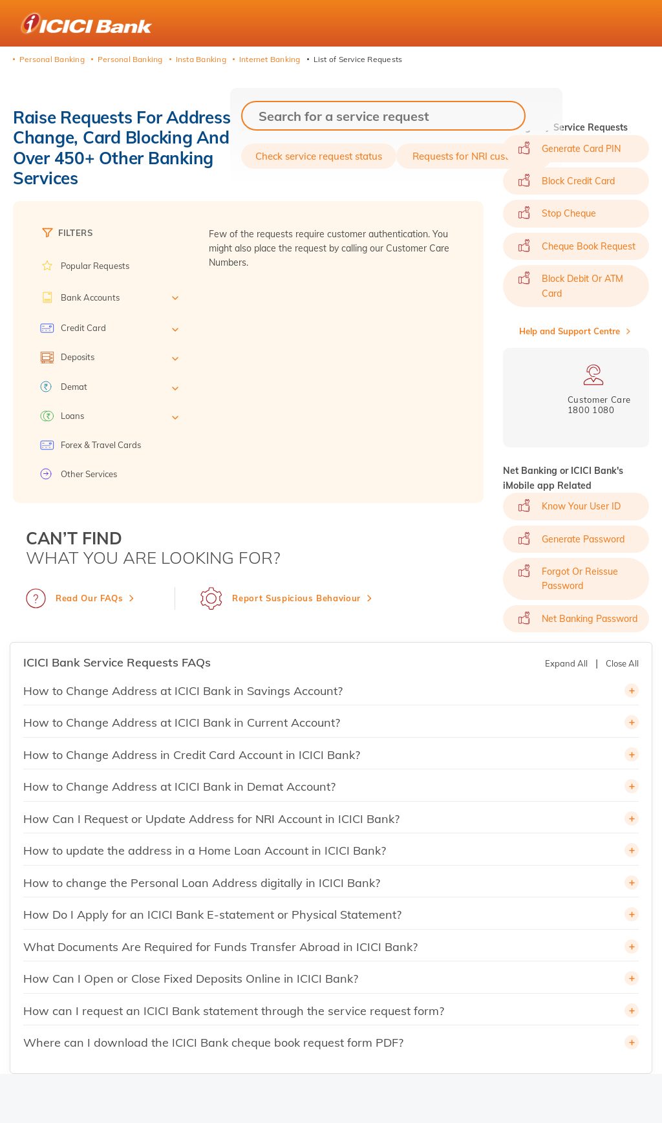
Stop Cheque (569, 213)
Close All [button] (622, 663)
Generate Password (583, 539)
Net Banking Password (589, 619)
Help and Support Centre (569, 331)
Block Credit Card (578, 181)
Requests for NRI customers (474, 156)
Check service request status (318, 156)
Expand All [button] (566, 663)
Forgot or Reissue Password (580, 579)
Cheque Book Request (588, 246)
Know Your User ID (581, 506)
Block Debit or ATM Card (582, 286)
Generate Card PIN (581, 149)
